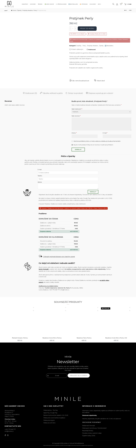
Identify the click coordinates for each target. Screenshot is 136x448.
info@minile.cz (9, 431)
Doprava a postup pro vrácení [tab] (100, 93)
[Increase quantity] (75, 28)
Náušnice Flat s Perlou (84, 338)
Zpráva (40, 182)
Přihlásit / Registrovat (117, 4)
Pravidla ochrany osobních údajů (91, 433)
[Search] (113, 4)
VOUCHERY (93, 4)
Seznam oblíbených (121, 3)
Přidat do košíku (87, 28)
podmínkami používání (87, 445)
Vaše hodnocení (77, 109)
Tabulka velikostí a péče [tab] (52, 93)
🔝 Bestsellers (109, 45)
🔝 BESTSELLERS (73, 4)
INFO (99, 4)
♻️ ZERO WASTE (49, 4)
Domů (14, 10)
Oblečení (25, 4)
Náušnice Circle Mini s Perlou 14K (116, 338)
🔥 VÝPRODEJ (84, 4)
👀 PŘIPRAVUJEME (61, 4)
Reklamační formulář (88, 425)
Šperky (40, 4)
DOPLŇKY (33, 4)
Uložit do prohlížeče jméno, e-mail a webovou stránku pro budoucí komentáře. (97, 141)
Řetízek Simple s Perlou (20, 338)
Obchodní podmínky (91, 422)
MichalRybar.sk (79, 443)
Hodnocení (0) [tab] (31, 93)
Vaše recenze (76, 116)
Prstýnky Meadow (28, 10)
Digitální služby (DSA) (88, 435)
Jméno (74, 133)
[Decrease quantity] (70, 28)
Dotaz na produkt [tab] (75, 93)
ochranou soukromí (76, 445)
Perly (35, 10)
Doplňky (78, 45)
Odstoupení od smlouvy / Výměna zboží (94, 428)
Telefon (40, 176)
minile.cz (66, 443)
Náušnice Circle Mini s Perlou (51, 338)
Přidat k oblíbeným (77, 49)
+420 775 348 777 (10, 429)
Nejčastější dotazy (87, 430)
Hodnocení (92, 49)
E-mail (105, 133)
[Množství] (73, 28)
